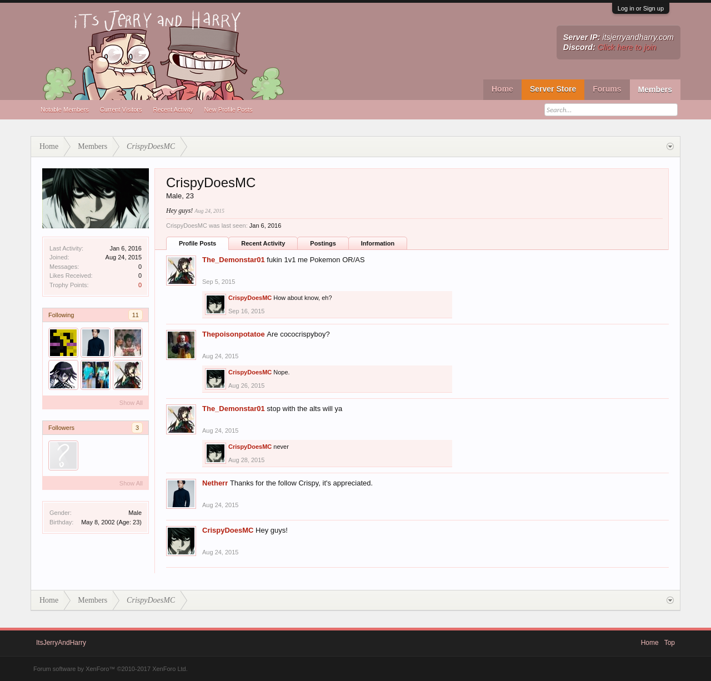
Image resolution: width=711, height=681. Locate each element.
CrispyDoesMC (250, 297)
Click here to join (627, 47)
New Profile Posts (228, 109)
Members (655, 89)
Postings (323, 243)
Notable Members (65, 109)
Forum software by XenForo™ (110, 668)
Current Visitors (121, 109)
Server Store (553, 88)
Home (502, 88)
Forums (607, 88)
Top (669, 643)
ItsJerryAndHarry (61, 643)
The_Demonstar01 (233, 260)
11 (135, 315)
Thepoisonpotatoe (233, 334)
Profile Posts (197, 243)
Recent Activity (173, 109)
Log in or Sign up (641, 8)
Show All (131, 402)
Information (378, 243)
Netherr (215, 483)
